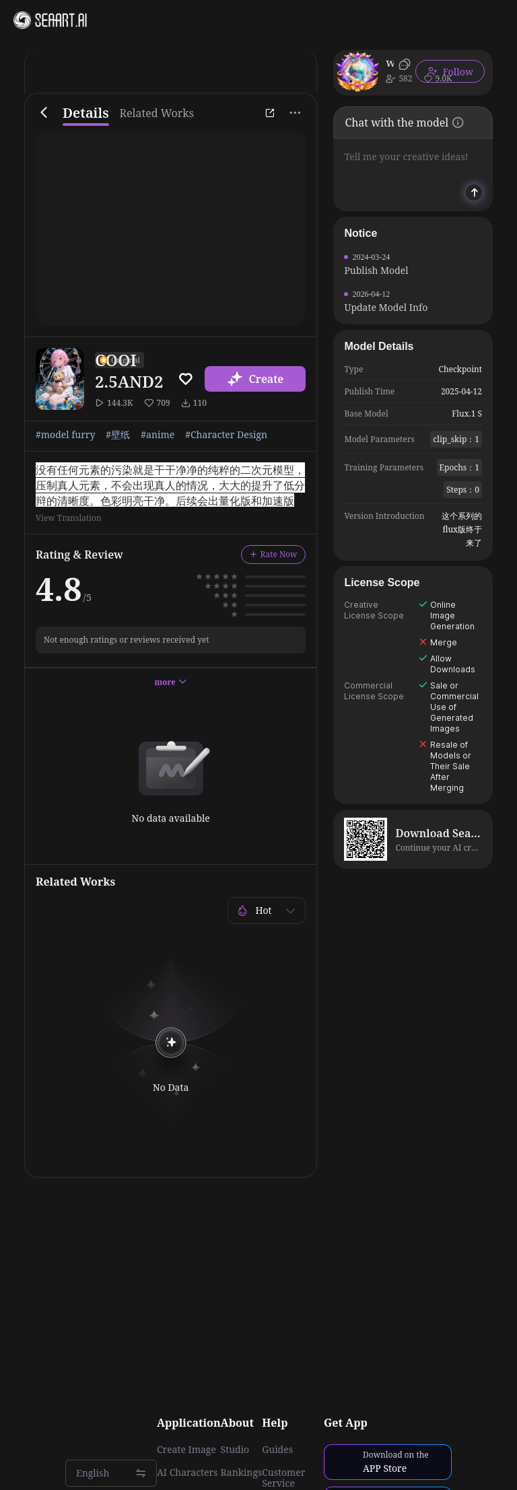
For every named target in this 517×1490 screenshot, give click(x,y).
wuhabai (390, 63)
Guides (277, 1449)
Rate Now (274, 554)
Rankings (242, 1472)
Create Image (186, 1449)
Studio (235, 1449)
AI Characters (187, 1472)
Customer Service (283, 1478)
